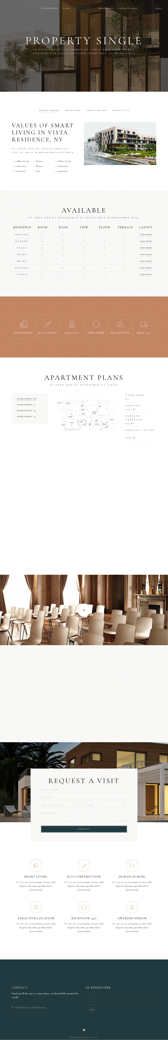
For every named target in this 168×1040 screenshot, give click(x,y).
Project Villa (121, 110)
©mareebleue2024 (84, 1037)
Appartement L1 (26, 405)
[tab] (49, 110)
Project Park (73, 110)
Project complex (49, 110)
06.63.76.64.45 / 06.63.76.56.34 (30, 1007)
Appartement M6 (26, 399)
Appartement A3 (26, 411)
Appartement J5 (26, 416)
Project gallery (97, 110)
